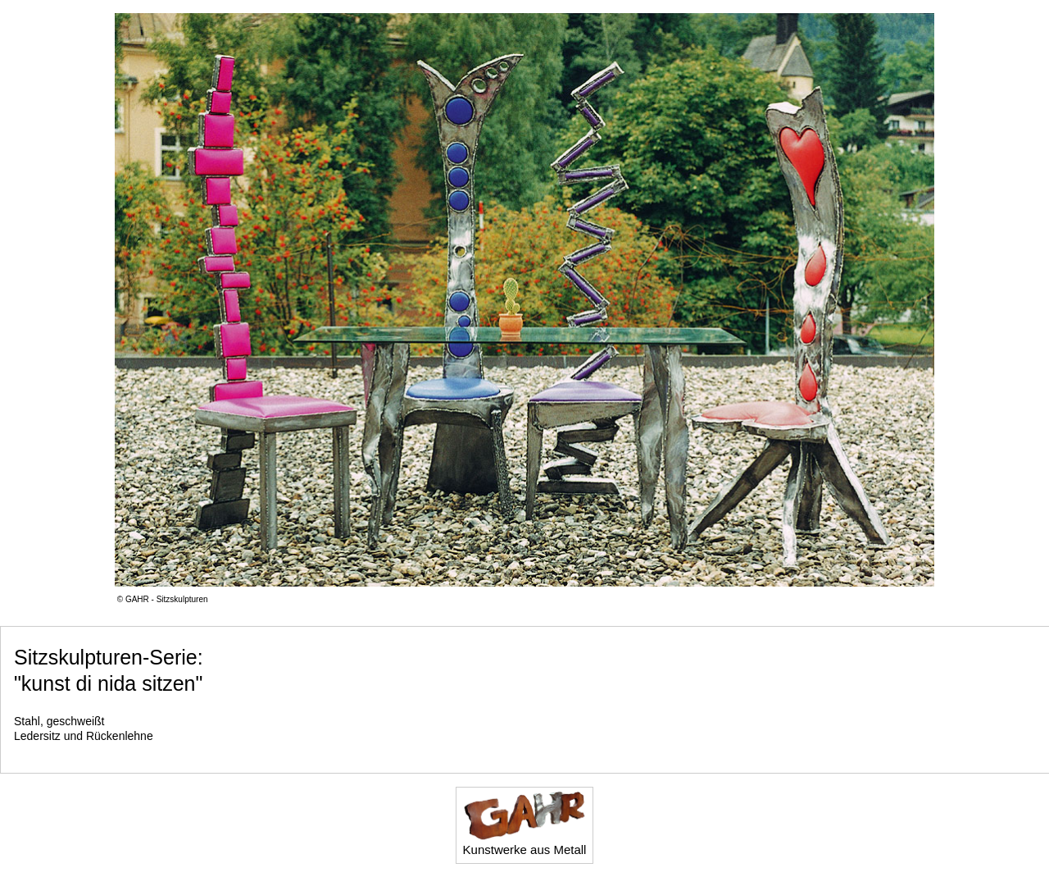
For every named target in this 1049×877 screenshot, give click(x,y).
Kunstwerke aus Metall (525, 823)
